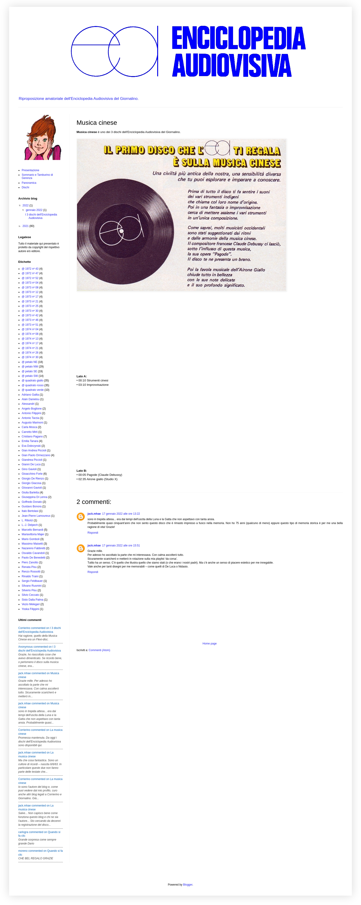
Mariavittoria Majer (33, 534)
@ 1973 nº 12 (30, 292)
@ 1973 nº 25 (30, 306)
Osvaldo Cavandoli (33, 553)
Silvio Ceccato (30, 594)
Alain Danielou (30, 399)
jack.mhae (94, 513)
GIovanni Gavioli (32, 487)
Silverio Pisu (29, 590)
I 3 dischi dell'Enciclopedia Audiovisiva (41, 216)
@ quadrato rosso (33, 385)
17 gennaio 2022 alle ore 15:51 (121, 545)
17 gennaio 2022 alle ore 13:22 (121, 513)
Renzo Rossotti (31, 571)
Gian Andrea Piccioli (34, 450)
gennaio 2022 (34, 210)
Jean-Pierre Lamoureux (36, 515)
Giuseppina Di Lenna (34, 497)
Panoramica (29, 182)
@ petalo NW (30, 366)
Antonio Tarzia (30, 418)
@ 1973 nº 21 (30, 301)
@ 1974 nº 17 (30, 343)
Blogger (187, 884)
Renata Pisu (29, 567)
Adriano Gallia (30, 394)
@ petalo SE (29, 371)
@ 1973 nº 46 (30, 320)
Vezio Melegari (31, 604)
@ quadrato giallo (32, 380)
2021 (26, 226)
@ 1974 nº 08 (30, 333)
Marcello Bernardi (32, 529)
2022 (26, 205)
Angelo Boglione (32, 408)
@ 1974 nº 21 (30, 348)
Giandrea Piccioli (32, 459)
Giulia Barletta (30, 492)
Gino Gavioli (29, 469)
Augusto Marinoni (32, 422)
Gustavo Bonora (32, 506)
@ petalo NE (29, 362)
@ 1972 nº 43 (30, 268)
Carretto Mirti (29, 432)
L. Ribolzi (27, 520)
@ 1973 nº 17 (30, 296)
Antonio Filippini (31, 413)
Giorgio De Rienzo (33, 478)
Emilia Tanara (30, 441)
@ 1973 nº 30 (30, 310)
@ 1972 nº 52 (30, 278)
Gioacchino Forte (32, 473)
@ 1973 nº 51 (30, 324)
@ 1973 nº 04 (30, 282)
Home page (209, 643)
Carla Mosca (29, 427)
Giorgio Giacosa (31, 483)
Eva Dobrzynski (31, 445)
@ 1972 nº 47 (30, 273)
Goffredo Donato (32, 501)
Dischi (25, 187)
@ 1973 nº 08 (30, 287)
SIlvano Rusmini (32, 585)
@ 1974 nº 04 (30, 329)
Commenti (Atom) (99, 650)
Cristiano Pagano (32, 436)
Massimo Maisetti (32, 543)
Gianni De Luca (31, 464)
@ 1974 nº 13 (30, 338)
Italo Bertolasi (30, 511)
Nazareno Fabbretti (33, 548)
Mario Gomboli (31, 539)
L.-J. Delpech (30, 525)
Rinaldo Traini (30, 576)
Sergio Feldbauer (32, 581)
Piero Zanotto (30, 562)
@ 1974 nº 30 (30, 357)
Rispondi (93, 532)
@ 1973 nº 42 (30, 315)
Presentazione (30, 170)
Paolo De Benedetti (33, 557)
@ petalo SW (30, 376)
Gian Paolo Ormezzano (36, 455)
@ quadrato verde (33, 389)
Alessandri (28, 403)
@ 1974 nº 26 (30, 352)
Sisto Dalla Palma (32, 599)
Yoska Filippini (30, 609)
